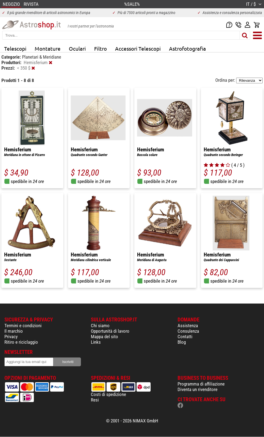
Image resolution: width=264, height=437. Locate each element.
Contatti (185, 336)
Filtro (100, 48)
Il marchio (13, 331)
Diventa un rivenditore (197, 389)
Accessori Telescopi (138, 48)
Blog (182, 342)
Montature (48, 48)
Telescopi (15, 48)
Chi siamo (100, 325)
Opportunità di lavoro (110, 331)
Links (96, 342)
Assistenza (188, 325)
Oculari (77, 48)
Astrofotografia (187, 48)
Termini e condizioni (23, 325)
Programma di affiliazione (201, 384)
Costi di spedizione (108, 394)
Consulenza (188, 331)
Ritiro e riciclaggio (21, 342)
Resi (95, 400)
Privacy (11, 336)
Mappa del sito (104, 336)
